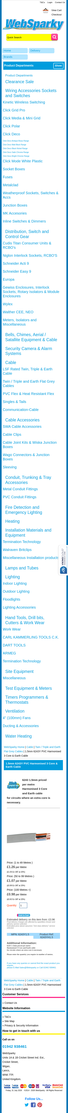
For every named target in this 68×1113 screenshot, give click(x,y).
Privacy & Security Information (22, 1025)
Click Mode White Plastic (23, 161)
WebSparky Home (14, 747)
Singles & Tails (14, 402)
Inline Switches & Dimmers (24, 221)
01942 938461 (14, 1046)
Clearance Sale (19, 81)
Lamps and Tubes (21, 568)
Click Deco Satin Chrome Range (16, 152)
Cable (10, 362)
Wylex (8, 304)
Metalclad (10, 185)
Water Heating (18, 736)
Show (58, 65)
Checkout (56, 14)
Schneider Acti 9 (16, 263)
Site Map (10, 1021)
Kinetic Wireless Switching (24, 102)
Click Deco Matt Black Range (14, 145)
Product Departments (19, 75)
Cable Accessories (22, 420)
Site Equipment (19, 671)
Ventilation (14, 711)
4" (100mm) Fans (17, 718)
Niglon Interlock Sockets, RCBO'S (30, 255)
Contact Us (60, 2)
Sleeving (10, 467)
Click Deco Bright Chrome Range (16, 156)
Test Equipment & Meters (28, 688)
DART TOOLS (14, 645)
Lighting (12, 577)
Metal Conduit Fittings (20, 489)
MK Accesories (15, 213)
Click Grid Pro (14, 110)
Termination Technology (22, 542)
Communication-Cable (21, 410)
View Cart (56, 10)
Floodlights (11, 599)
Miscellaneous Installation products (31, 558)
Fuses (8, 177)
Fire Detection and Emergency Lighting (23, 510)
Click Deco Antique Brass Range (16, 141)
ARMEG (9, 653)
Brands (8, 56)
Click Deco (11, 134)
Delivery (35, 50)
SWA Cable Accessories (22, 426)
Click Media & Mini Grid (21, 118)
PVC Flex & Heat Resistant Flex (28, 394)
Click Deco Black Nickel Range (15, 148)
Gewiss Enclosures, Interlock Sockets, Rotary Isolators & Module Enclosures (31, 291)
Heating (12, 521)
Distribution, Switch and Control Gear (27, 234)
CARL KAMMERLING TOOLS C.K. (31, 637)
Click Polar (11, 126)
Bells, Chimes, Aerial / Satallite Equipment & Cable (31, 337)
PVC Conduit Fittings (19, 497)
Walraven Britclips (17, 550)
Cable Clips (12, 434)
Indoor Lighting (15, 583)
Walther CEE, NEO (18, 312)
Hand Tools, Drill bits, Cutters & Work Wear (24, 620)
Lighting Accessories (19, 607)
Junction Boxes (15, 205)
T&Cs (42, 2)
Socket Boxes (14, 169)
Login (50, 2)
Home (7, 50)
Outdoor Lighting (16, 591)
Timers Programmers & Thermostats (26, 700)
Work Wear (12, 629)
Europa (9, 279)
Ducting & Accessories (21, 726)
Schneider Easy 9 (17, 271)
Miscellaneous (14, 678)
